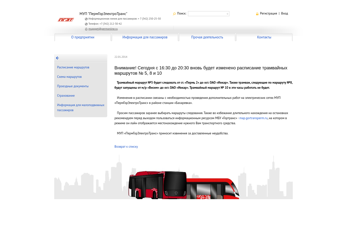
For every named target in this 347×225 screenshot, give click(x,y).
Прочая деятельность (207, 37)
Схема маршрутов (69, 77)
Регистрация (268, 13)
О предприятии (82, 37)
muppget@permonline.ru (103, 28)
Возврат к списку (126, 147)
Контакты (264, 37)
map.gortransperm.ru (253, 118)
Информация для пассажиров (144, 37)
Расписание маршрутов (73, 67)
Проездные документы (73, 86)
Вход (284, 13)
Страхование (66, 96)
